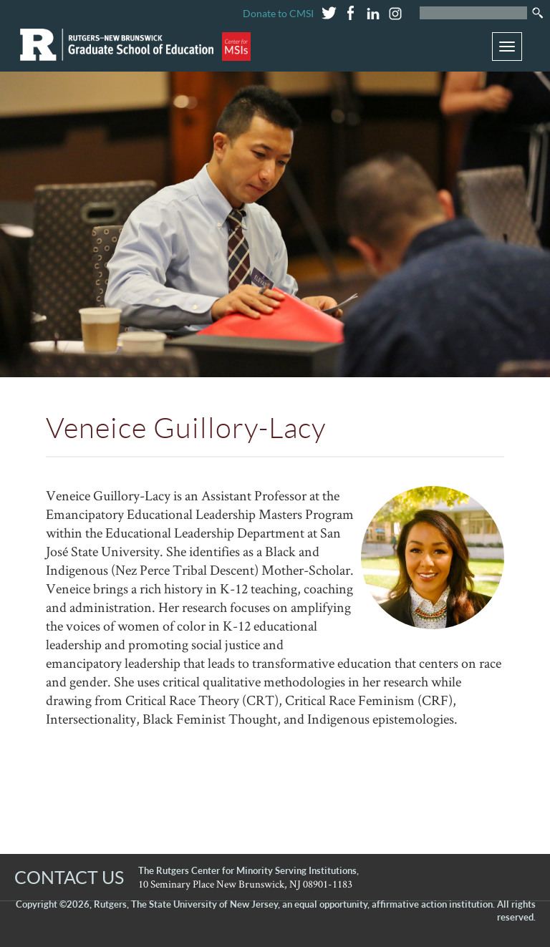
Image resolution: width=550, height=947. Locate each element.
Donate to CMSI (278, 13)
